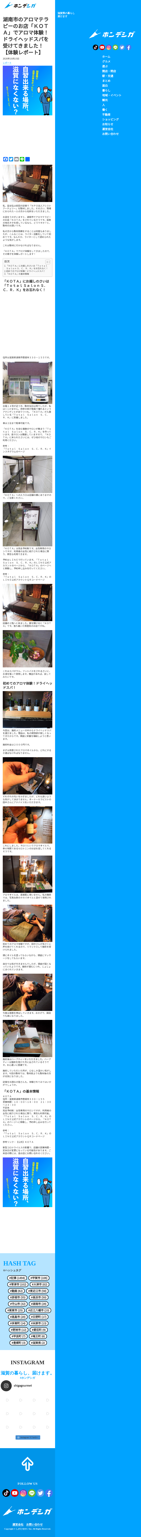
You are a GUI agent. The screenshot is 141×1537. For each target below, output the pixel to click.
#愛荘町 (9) (39, 1330)
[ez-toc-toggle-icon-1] (46, 262)
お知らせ (107, 124)
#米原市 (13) (38, 1323)
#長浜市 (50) (38, 1297)
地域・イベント (111, 95)
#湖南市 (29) (38, 1304)
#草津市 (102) (17, 1284)
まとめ (106, 81)
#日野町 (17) (38, 1317)
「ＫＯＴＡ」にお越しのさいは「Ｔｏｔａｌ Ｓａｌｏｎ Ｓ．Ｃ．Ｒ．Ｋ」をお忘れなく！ (27, 267)
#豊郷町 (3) (18, 1343)
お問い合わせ (34, 1524)
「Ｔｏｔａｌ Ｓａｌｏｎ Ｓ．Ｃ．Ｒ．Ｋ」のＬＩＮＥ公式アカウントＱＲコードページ (27, 578)
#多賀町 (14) (17, 1323)
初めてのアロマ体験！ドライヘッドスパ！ (25, 271)
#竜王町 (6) (38, 1336)
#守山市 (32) (17, 1304)
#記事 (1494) (17, 1278)
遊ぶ (105, 66)
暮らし (106, 90)
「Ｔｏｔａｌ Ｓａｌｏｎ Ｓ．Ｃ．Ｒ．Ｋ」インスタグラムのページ (27, 450)
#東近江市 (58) (37, 1291)
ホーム (106, 56)
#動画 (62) (16, 1291)
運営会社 (17, 1524)
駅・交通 (107, 76)
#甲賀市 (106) (38, 1278)
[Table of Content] (47, 262)
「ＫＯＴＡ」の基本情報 (17, 273)
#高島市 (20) (17, 1317)
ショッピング (110, 119)
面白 (105, 85)
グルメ (106, 61)
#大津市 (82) (39, 1284)
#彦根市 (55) (17, 1297)
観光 (105, 100)
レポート (7, 62)
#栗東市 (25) (15, 1310)
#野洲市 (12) (18, 1330)
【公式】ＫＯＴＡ (25, 1141)
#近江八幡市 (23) (38, 1310)
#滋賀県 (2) (38, 1343)
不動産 (106, 114)
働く (105, 109)
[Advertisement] (27, 135)
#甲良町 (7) (18, 1336)
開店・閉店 (109, 71)
